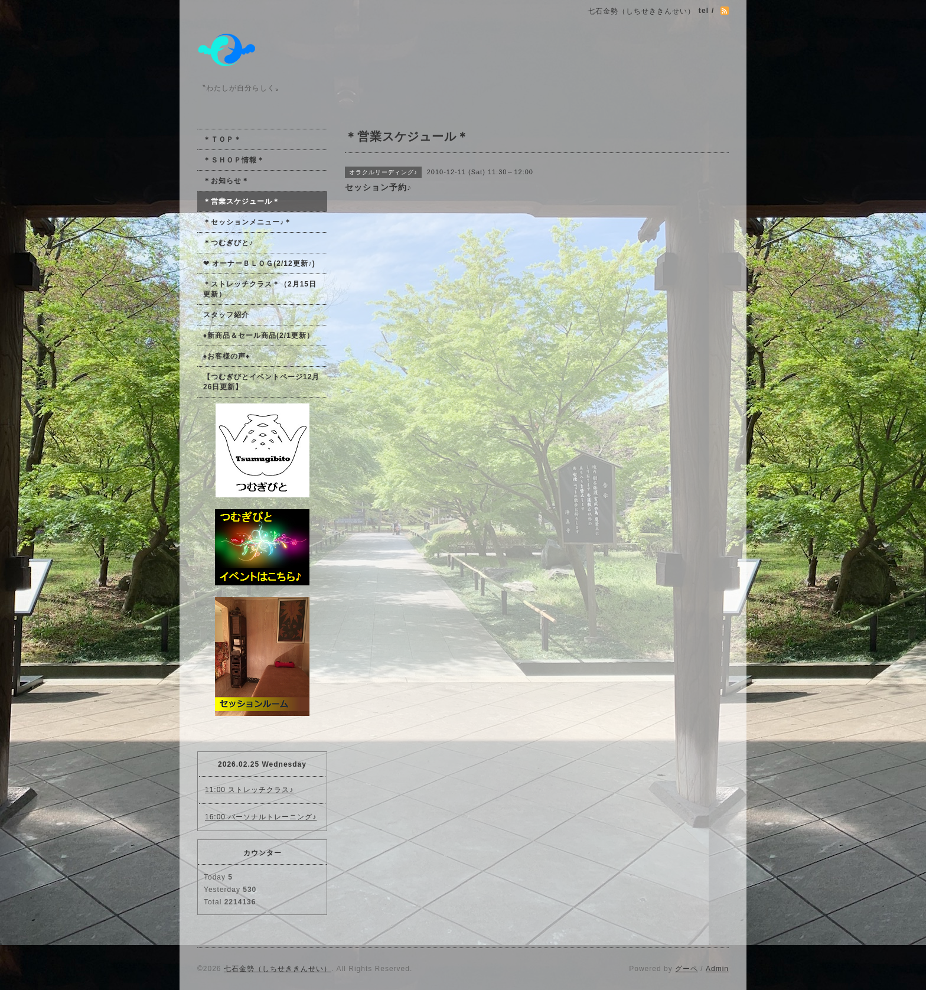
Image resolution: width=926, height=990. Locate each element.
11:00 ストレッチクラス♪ (249, 790)
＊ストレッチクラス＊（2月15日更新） (260, 289)
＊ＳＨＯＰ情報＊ (234, 160)
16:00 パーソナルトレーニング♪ (261, 817)
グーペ (686, 969)
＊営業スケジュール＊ (241, 201)
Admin (717, 969)
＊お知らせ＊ (226, 181)
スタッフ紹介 (226, 315)
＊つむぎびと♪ (228, 243)
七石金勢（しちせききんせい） (277, 969)
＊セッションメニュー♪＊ (247, 222)
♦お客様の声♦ (226, 356)
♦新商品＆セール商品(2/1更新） (258, 335)
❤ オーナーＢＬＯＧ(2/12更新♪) (259, 263)
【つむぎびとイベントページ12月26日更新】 (261, 382)
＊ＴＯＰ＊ (222, 139)
